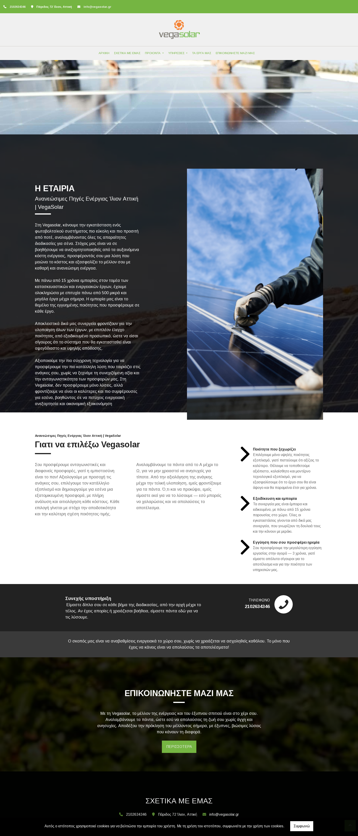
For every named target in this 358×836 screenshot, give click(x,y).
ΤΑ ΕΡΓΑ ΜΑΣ (201, 53)
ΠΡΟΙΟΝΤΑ (153, 53)
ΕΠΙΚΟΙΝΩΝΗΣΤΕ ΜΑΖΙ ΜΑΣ (235, 53)
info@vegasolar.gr (97, 6)
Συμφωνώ (302, 826)
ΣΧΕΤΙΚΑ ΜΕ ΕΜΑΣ (127, 53)
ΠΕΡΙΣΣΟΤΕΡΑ (179, 747)
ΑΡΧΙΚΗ (104, 53)
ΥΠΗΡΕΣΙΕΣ (176, 53)
